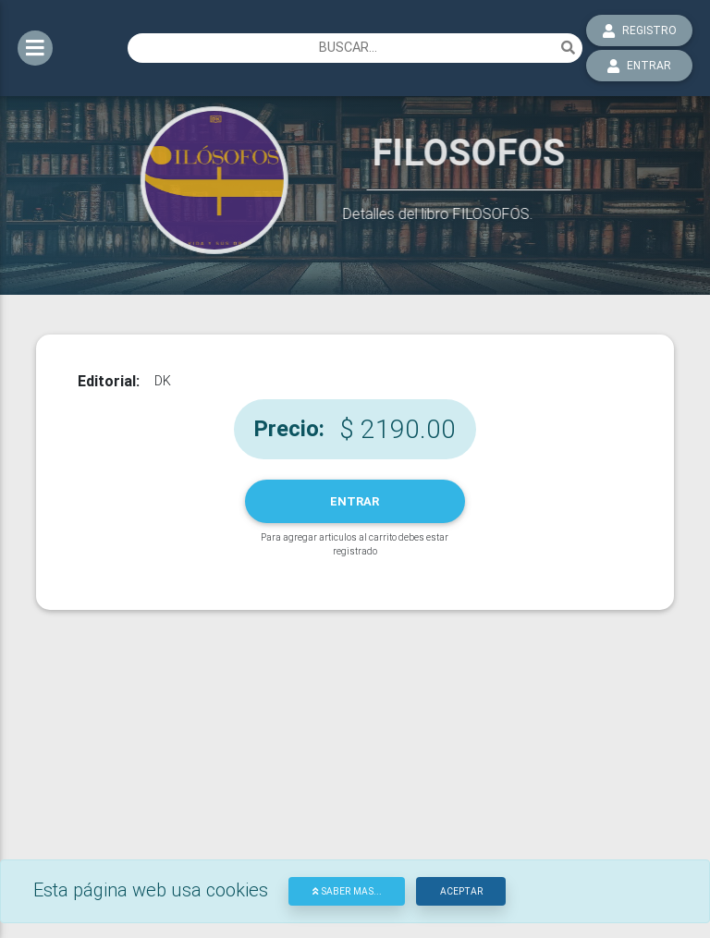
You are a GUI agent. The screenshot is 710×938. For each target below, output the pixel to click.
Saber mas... (347, 891)
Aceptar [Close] (461, 891)
